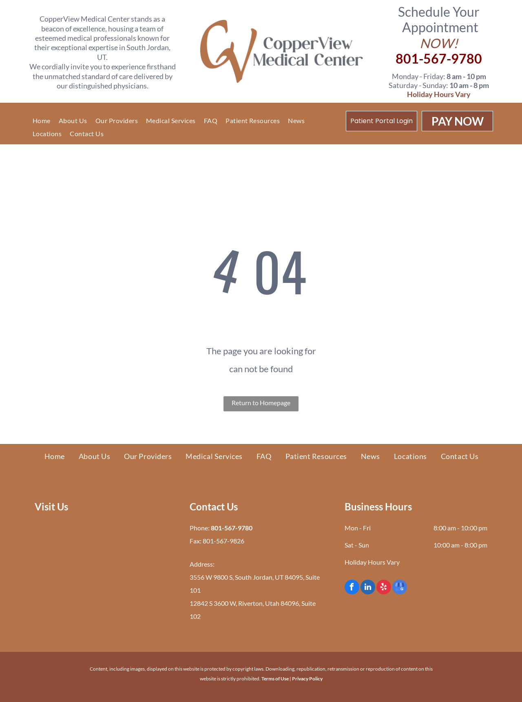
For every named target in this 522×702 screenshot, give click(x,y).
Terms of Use (275, 679)
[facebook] (352, 588)
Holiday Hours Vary (439, 94)
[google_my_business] (399, 588)
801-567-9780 (439, 58)
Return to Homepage (261, 402)
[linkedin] (368, 588)
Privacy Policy (307, 679)
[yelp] (383, 588)
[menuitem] (42, 120)
